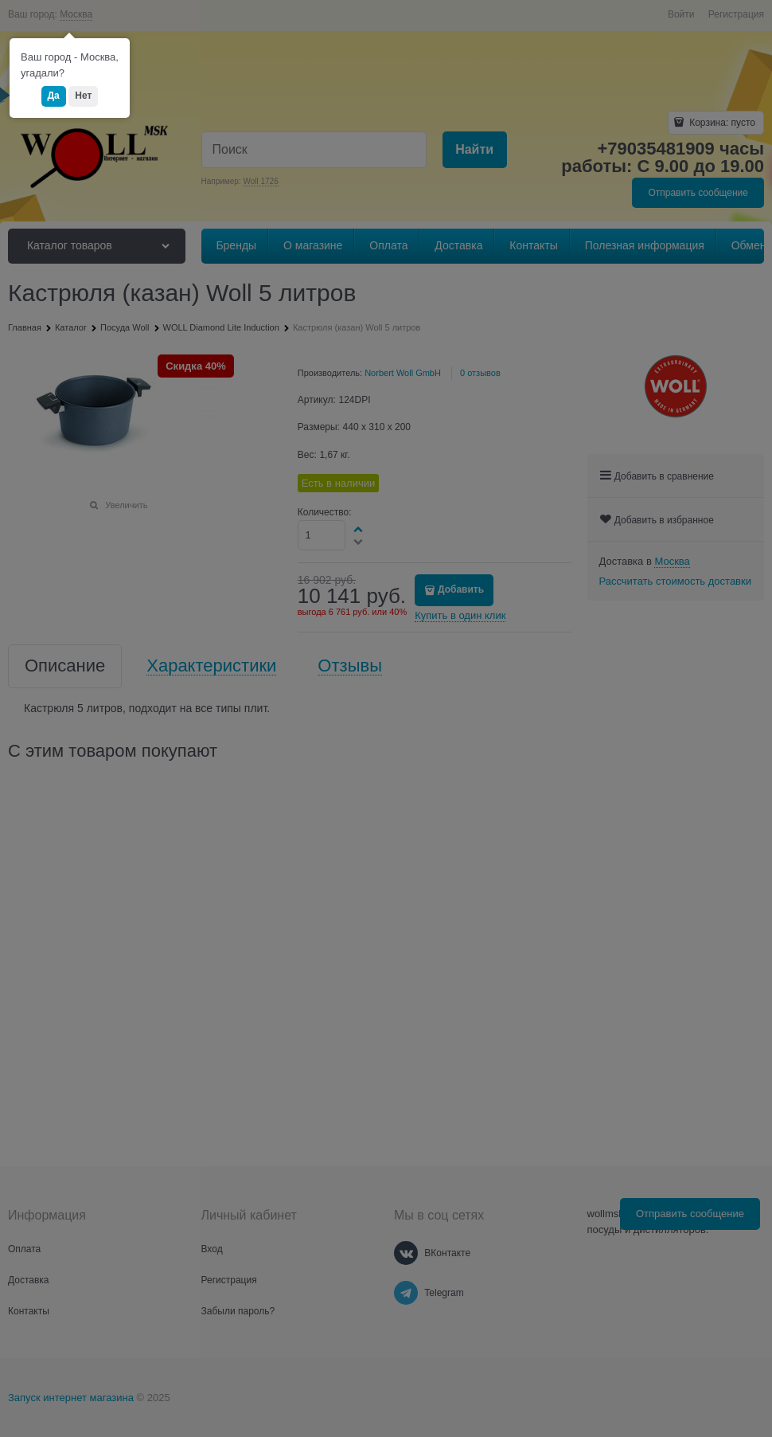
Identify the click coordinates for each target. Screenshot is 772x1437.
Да (54, 95)
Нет (83, 95)
